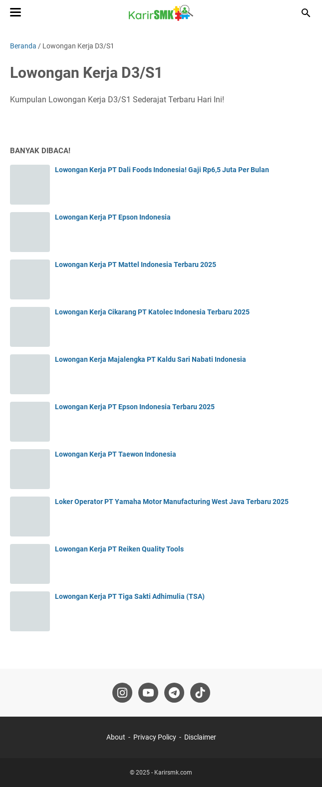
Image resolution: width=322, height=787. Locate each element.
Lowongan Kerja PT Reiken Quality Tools (119, 549)
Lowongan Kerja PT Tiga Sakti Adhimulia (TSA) (130, 596)
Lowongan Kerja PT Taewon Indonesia (115, 454)
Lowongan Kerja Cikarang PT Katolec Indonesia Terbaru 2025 (152, 312)
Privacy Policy (154, 737)
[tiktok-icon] (200, 693)
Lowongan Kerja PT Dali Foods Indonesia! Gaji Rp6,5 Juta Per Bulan (162, 170)
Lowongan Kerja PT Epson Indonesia (113, 217)
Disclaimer (200, 737)
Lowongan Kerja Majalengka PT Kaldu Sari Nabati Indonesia (150, 359)
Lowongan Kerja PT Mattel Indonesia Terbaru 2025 (135, 264)
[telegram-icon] (174, 693)
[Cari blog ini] (306, 13)
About (115, 737)
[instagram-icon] (122, 693)
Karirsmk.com (173, 772)
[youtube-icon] (148, 693)
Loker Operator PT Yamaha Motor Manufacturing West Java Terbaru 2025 (172, 502)
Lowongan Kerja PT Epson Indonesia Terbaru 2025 (135, 407)
